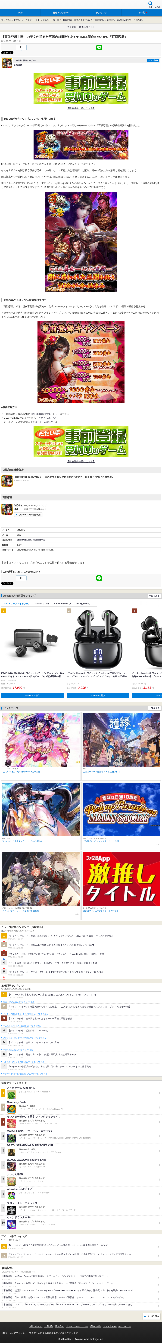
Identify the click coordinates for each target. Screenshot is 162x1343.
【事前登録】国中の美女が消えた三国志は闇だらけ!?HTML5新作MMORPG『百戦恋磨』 (103, 20)
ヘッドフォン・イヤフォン (17, 603)
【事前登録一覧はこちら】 (81, 108)
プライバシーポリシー (77, 1326)
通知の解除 (95, 1326)
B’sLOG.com (124, 1326)
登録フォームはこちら (44, 421)
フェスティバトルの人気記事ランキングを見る (22, 1026)
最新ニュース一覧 (51, 20)
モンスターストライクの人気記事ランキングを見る (23, 1062)
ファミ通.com (109, 1326)
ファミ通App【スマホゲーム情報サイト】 (20, 20)
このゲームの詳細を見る (29, 514)
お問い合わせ (35, 1326)
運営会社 (59, 1326)
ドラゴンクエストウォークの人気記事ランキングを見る (25, 1014)
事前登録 (71, 26)
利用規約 (48, 1326)
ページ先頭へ (153, 1316)
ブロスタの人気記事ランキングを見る (18, 1050)
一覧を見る (154, 596)
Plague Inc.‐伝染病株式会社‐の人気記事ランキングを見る (25, 1074)
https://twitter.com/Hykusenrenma (31, 540)
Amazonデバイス (62, 603)
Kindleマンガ (42, 603)
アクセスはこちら (47, 417)
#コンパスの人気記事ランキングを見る (18, 1002)
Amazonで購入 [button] (32, 695)
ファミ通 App (11, 5)
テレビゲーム (83, 603)
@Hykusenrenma (41, 413)
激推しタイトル (87, 26)
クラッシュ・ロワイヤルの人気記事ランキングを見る (24, 1038)
